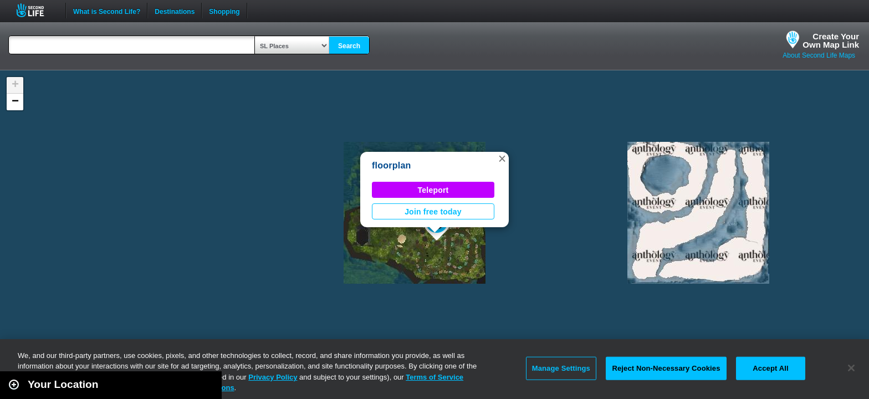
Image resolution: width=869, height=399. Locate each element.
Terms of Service (434, 377)
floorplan (391, 165)
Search (349, 46)
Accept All (770, 368)
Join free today (433, 211)
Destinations (175, 10)
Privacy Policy (272, 377)
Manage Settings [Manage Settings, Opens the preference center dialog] (561, 368)
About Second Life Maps (819, 55)
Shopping (224, 10)
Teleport (433, 190)
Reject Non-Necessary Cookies (666, 368)
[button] (502, 158)
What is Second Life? (106, 10)
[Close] (851, 368)
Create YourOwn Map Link (830, 40)
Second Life (36, 10)
